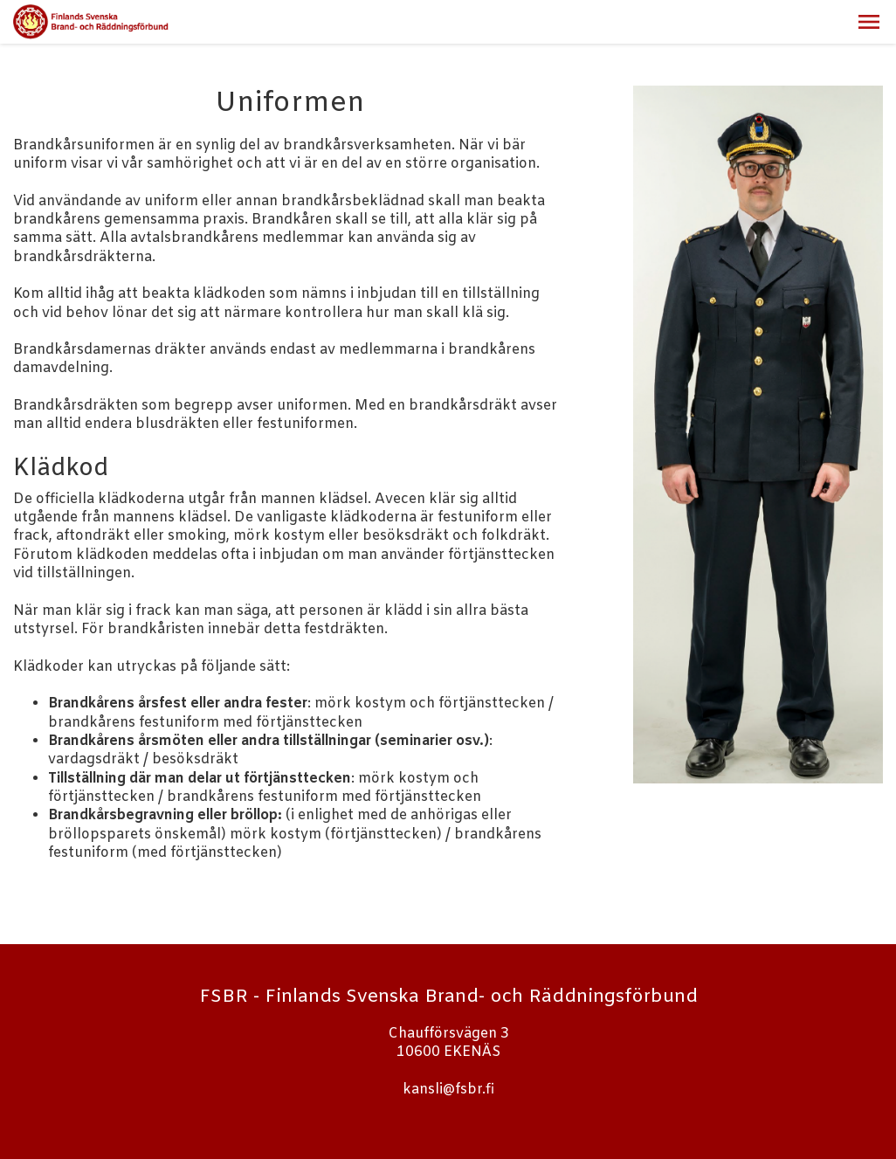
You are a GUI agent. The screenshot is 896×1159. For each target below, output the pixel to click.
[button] (869, 22)
